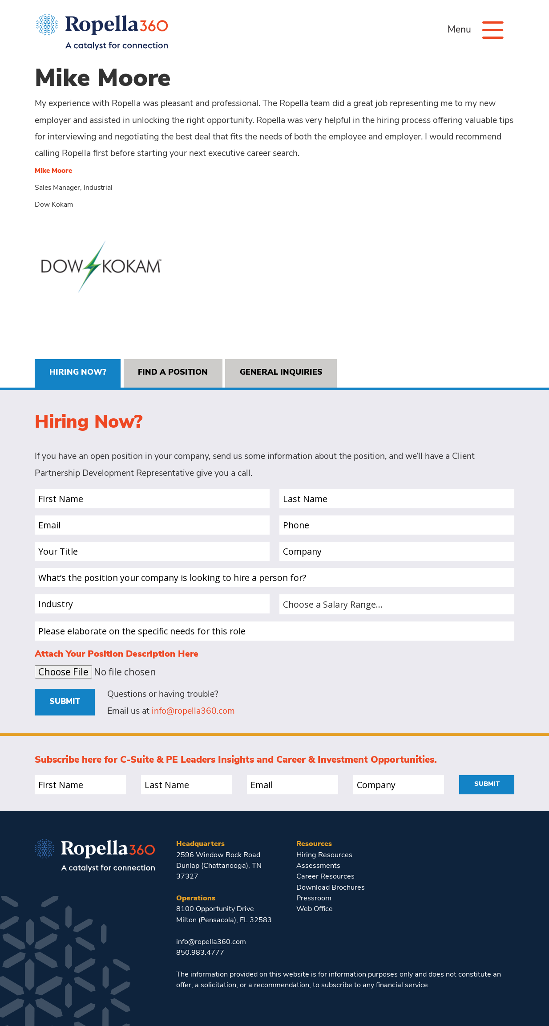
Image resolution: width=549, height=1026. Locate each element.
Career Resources (325, 876)
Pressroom (313, 898)
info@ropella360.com (193, 711)
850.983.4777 (200, 953)
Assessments (318, 866)
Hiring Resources (324, 855)
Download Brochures (330, 887)
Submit (64, 702)
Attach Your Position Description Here (116, 654)
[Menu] (493, 30)
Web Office (314, 909)
